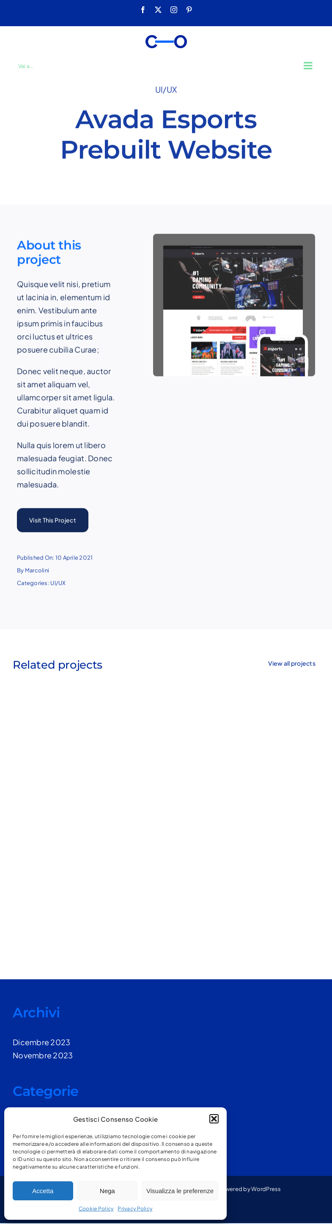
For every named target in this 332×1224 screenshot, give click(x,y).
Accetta (42, 1190)
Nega (107, 1190)
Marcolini (37, 571)
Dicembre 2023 (42, 1042)
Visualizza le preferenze (180, 1190)
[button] (214, 1119)
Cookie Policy (96, 1208)
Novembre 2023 (43, 1055)
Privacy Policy (135, 1208)
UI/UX (166, 88)
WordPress (266, 1189)
